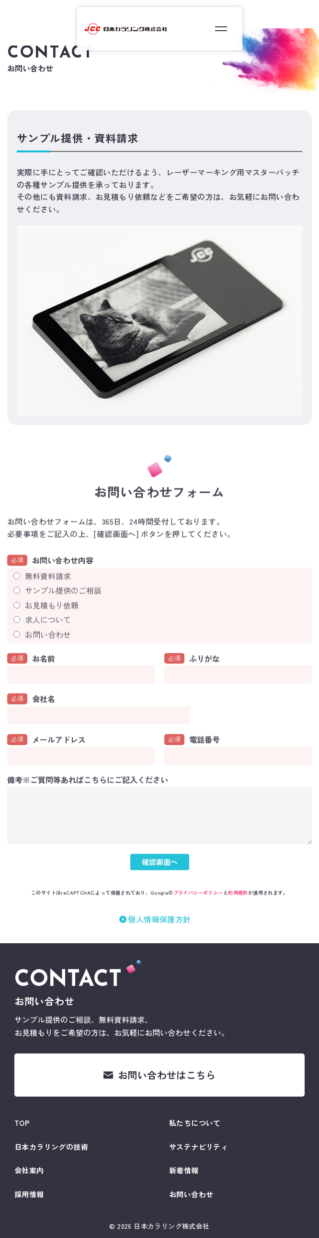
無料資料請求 (48, 588)
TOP (22, 1123)
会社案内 (29, 1170)
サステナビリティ (198, 1147)
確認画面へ (160, 874)
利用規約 (238, 904)
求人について (48, 632)
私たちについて (195, 1123)
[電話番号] (238, 769)
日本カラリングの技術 (51, 1147)
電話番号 (192, 752)
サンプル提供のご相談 (63, 603)
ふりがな (192, 670)
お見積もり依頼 (52, 617)
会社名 (31, 711)
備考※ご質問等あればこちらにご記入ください (87, 792)
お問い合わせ (48, 646)
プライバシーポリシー (198, 904)
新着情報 (184, 1170)
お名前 (31, 670)
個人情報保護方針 (159, 931)
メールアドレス (46, 752)
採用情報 (29, 1194)
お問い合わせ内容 (50, 572)
